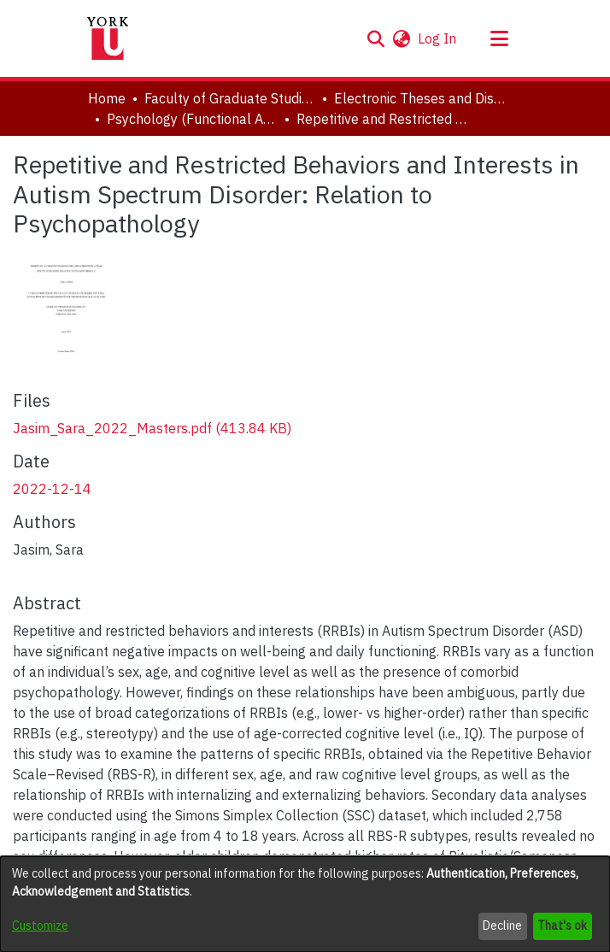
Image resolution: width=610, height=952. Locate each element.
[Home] (107, 38)
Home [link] (107, 98)
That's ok (562, 925)
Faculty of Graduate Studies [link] (229, 98)
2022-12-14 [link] (52, 488)
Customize (40, 925)
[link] (152, 428)
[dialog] (305, 904)
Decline (502, 925)
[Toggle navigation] (499, 38)
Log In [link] (438, 38)
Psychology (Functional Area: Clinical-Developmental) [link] (192, 118)
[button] (375, 38)
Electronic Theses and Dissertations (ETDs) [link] (419, 98)
